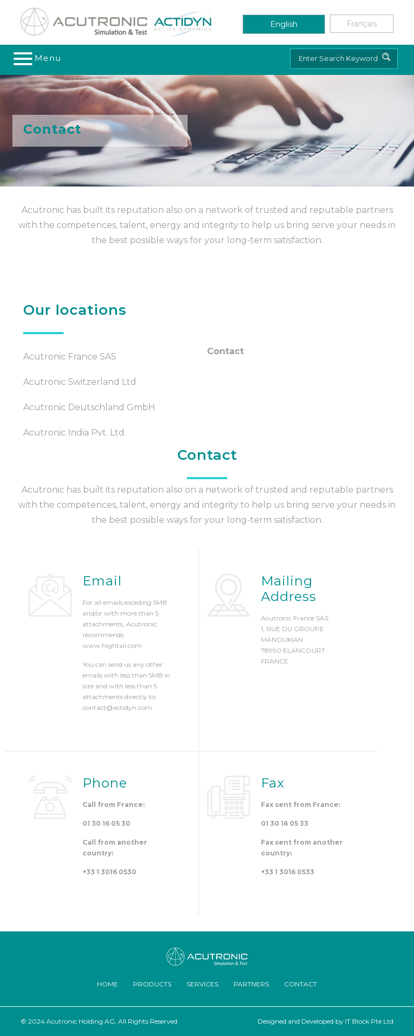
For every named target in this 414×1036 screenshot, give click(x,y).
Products (152, 984)
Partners (251, 984)
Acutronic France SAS (69, 356)
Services (202, 984)
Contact (300, 984)
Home (107, 984)
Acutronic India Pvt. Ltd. (74, 432)
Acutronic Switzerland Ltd (79, 382)
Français (362, 24)
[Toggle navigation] (37, 58)
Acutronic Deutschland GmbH (89, 407)
